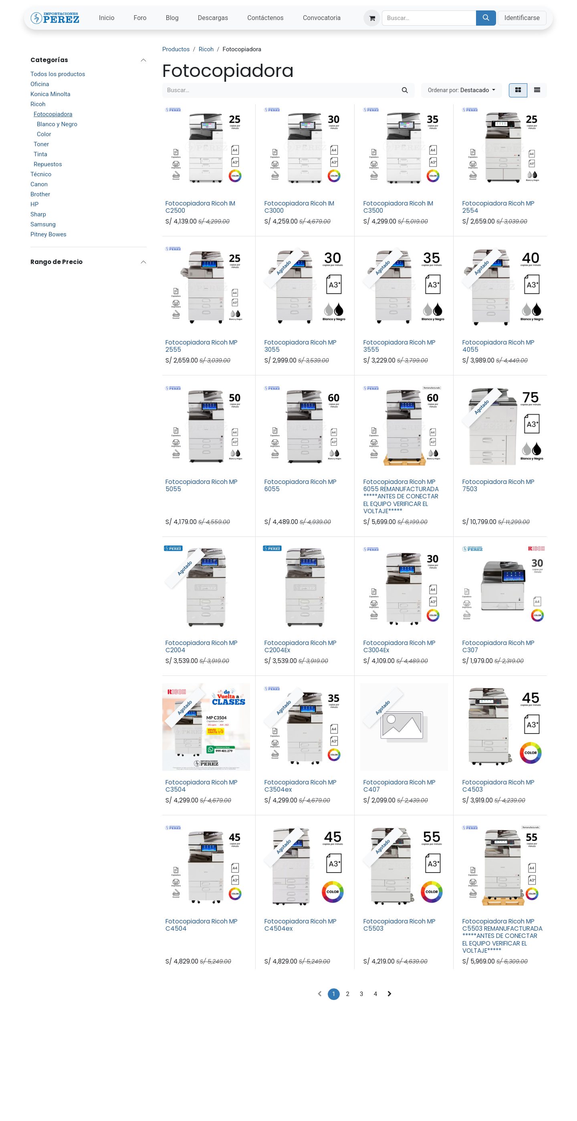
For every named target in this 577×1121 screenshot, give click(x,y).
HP (34, 204)
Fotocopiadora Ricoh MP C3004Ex (399, 646)
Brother (40, 194)
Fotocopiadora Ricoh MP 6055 (300, 485)
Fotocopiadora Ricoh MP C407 (399, 785)
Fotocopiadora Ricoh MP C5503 (399, 925)
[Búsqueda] (486, 18)
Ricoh (38, 104)
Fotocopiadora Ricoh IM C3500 (398, 207)
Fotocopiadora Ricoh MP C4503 (498, 785)
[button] (461, 90)
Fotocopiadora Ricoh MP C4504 (201, 925)
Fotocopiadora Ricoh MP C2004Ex (300, 646)
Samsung (43, 224)
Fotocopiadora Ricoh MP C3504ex (300, 785)
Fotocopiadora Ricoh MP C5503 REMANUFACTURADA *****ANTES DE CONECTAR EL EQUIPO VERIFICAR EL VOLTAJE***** (502, 936)
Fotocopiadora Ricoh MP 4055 (498, 346)
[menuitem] (106, 18)
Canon (39, 184)
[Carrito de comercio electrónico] (371, 18)
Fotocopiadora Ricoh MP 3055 (300, 346)
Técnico (40, 174)
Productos (176, 49)
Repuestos (48, 164)
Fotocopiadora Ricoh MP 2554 (498, 207)
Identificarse (522, 18)
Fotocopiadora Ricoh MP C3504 (201, 785)
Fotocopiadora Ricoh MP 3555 (399, 346)
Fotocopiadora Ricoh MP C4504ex (300, 925)
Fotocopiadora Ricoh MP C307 (498, 646)
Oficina (39, 84)
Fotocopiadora (53, 114)
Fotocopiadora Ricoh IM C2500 (200, 207)
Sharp (38, 214)
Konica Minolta (50, 94)
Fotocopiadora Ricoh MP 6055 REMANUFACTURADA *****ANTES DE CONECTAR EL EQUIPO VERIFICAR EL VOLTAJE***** (401, 496)
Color (44, 134)
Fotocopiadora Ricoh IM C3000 (299, 207)
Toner (41, 144)
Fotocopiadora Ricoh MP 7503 (498, 485)
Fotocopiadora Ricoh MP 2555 (201, 346)
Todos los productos (57, 74)
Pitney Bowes (48, 234)
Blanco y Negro (57, 124)
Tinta (40, 154)
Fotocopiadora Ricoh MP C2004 (201, 646)
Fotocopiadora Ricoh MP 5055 (201, 485)
